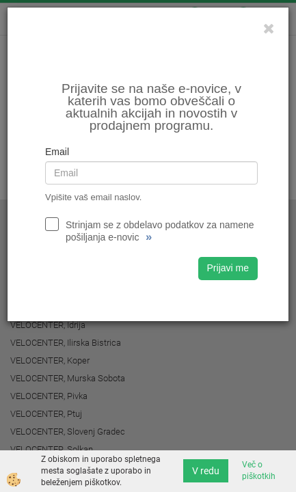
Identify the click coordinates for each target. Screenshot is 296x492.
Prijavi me (228, 267)
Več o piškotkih (258, 470)
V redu (205, 470)
